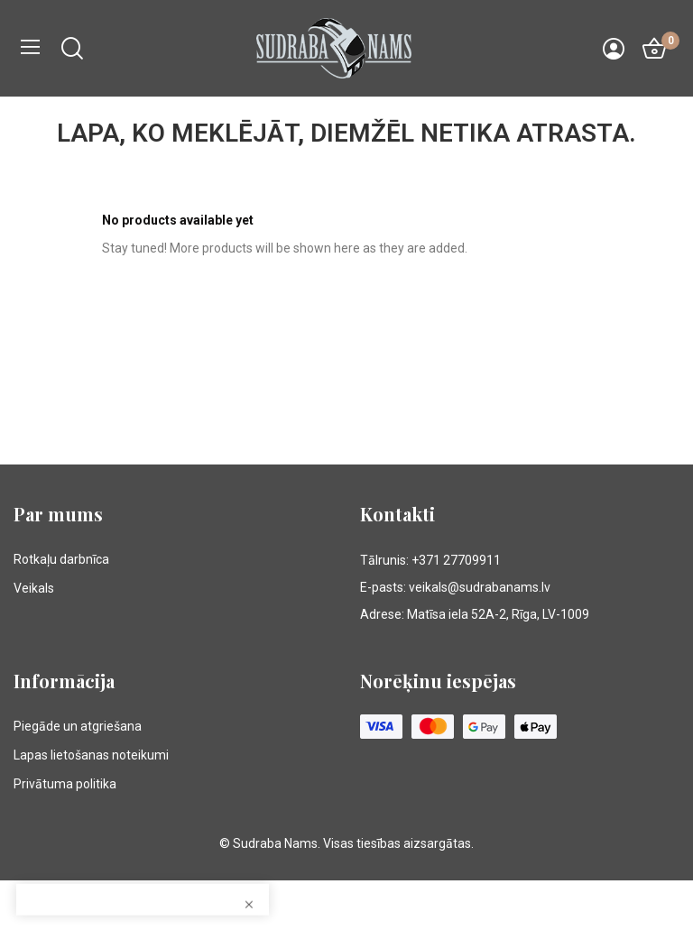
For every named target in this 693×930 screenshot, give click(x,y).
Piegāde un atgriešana (78, 726)
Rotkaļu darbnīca (61, 559)
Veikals (34, 588)
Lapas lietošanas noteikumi (91, 755)
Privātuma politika (65, 784)
